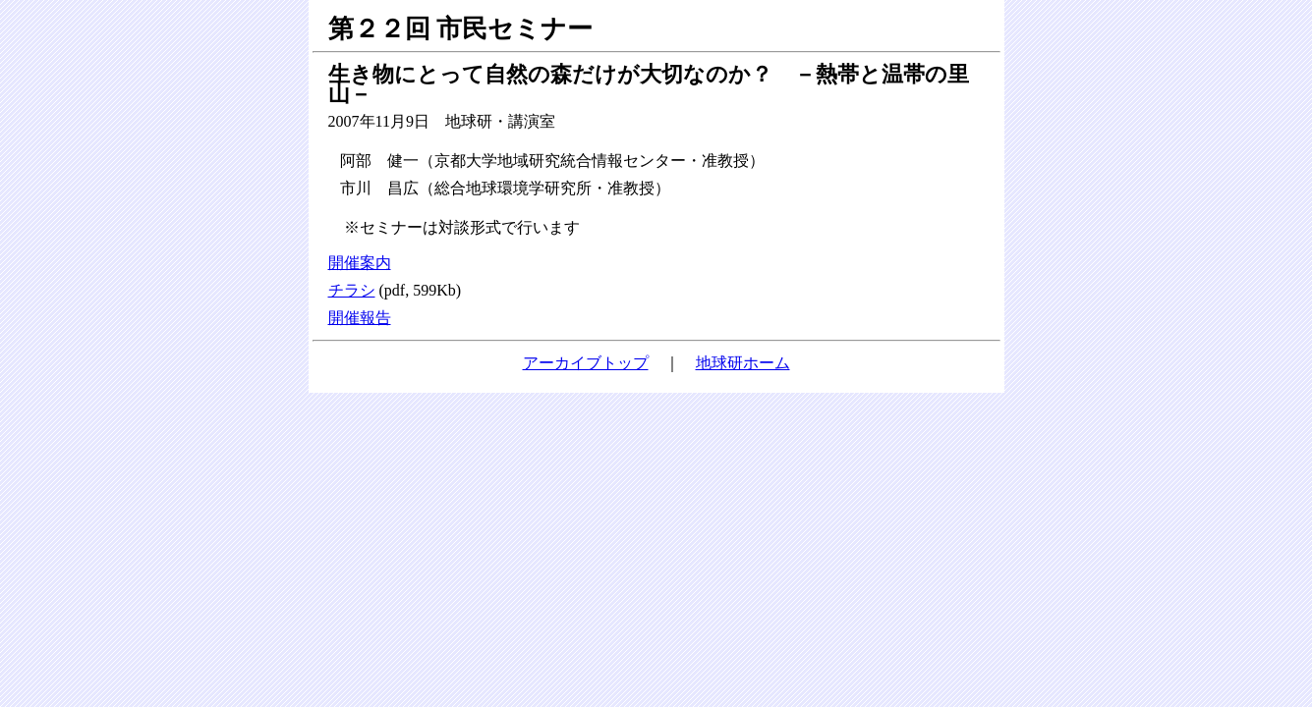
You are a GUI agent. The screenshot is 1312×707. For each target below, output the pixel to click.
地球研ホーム (743, 362)
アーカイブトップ (586, 362)
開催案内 (359, 262)
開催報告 (359, 317)
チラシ (351, 290)
